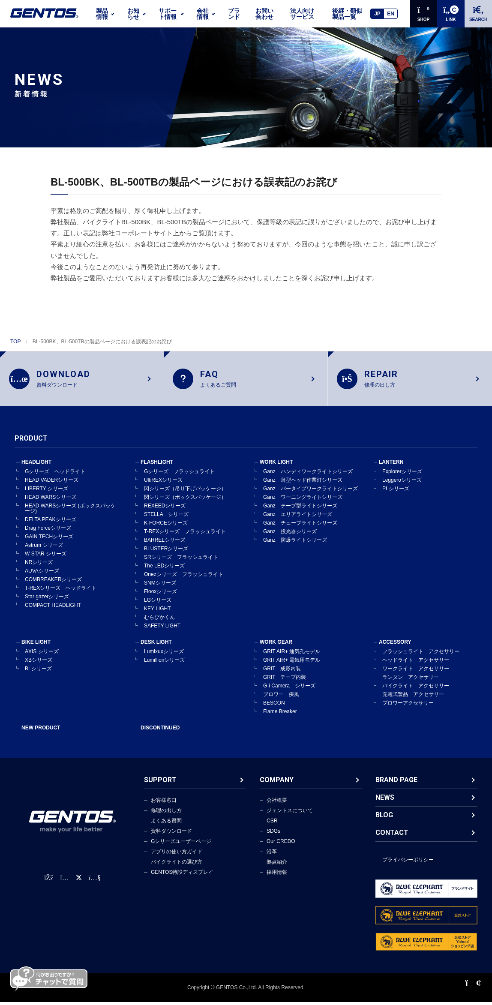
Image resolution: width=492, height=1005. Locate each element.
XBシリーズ (38, 663)
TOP (15, 342)
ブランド (234, 13)
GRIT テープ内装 (284, 680)
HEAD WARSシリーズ (50, 500)
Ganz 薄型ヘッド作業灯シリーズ (302, 483)
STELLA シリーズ (166, 517)
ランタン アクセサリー (410, 680)
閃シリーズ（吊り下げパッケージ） (185, 492)
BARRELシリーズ (164, 543)
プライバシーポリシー (408, 863)
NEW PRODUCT (40, 731)
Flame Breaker (280, 714)
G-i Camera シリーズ (289, 689)
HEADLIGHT (36, 465)
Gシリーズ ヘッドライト (55, 474)
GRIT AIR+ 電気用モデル (291, 663)
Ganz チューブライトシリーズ (300, 526)
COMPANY (277, 783)
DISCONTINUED (160, 731)
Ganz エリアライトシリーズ (297, 517)
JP (377, 14)
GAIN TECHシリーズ (49, 540)
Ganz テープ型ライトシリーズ (300, 509)
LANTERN (391, 465)
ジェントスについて (290, 813)
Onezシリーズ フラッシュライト (183, 577)
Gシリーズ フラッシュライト (179, 474)
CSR (272, 824)
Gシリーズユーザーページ (181, 844)
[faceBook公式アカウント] (48, 881)
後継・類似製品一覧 (347, 13)
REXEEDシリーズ (165, 509)
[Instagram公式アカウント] (64, 881)
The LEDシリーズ (164, 569)
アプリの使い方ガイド (176, 855)
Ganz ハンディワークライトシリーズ (308, 474)
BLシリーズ (38, 672)
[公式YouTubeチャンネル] (95, 881)
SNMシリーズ (160, 586)
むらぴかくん (159, 620)
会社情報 (203, 13)
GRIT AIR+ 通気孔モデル (291, 654)
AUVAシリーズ (42, 574)
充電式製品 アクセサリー (413, 697)
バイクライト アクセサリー (415, 689)
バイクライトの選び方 (176, 865)
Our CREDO (281, 844)
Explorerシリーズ (402, 474)
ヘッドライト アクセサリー (415, 663)
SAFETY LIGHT (162, 629)
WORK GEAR (276, 645)
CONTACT (391, 835)
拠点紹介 (277, 865)
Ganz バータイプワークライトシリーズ (310, 492)
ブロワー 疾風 (281, 697)
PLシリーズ (395, 492)
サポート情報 (168, 13)
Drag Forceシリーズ (48, 531)
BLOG (384, 818)
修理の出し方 (166, 813)
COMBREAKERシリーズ (53, 582)
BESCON (274, 706)
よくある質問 (166, 824)
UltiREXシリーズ (163, 483)
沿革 (272, 855)
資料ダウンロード (171, 834)
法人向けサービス (302, 13)
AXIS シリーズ (42, 654)
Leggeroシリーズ (402, 483)
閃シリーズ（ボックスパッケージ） (185, 500)
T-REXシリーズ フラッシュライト (185, 534)
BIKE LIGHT (36, 645)
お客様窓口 (164, 803)
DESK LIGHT (156, 645)
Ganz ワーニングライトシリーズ (302, 500)
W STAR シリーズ (45, 557)
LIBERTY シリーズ (46, 492)
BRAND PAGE (396, 783)
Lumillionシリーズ (164, 663)
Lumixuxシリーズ (164, 654)
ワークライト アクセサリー (415, 672)
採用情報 (277, 875)
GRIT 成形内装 (282, 672)
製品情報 (102, 13)
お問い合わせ (264, 13)
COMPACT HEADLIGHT (53, 608)
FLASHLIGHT (157, 465)
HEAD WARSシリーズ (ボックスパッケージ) (70, 511)
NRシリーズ (39, 565)
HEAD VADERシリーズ (51, 483)
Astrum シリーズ (44, 548)
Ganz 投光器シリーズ (290, 534)
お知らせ (133, 13)
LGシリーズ (157, 603)
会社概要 (277, 803)
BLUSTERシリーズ (166, 552)
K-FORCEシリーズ (166, 526)
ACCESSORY (395, 645)
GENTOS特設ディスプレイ (182, 875)
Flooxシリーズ (160, 594)
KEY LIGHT (157, 612)
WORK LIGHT (276, 465)
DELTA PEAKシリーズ (50, 522)
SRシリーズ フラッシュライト (181, 560)
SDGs (273, 834)
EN (390, 14)
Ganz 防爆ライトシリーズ (295, 543)
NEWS (384, 800)
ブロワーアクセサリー (408, 706)
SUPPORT (160, 783)
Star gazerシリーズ (47, 600)
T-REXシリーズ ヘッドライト (60, 591)
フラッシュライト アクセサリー (420, 654)
